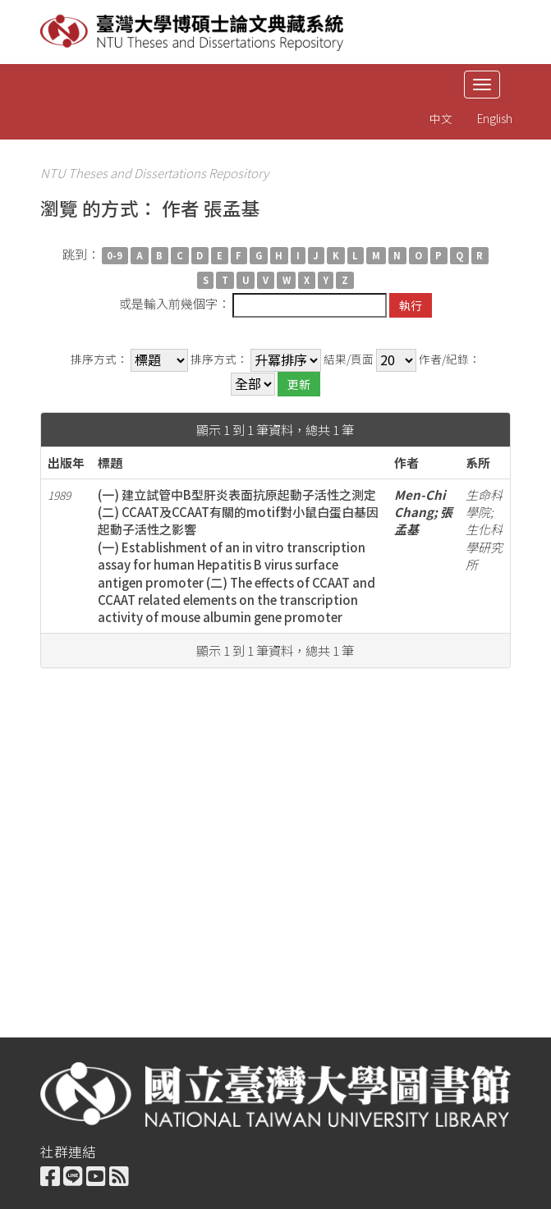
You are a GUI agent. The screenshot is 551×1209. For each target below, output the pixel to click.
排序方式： (99, 359)
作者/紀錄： (449, 359)
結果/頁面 (349, 359)
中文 (440, 118)
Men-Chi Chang (420, 503)
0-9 (114, 255)
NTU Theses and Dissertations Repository (154, 172)
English (494, 118)
